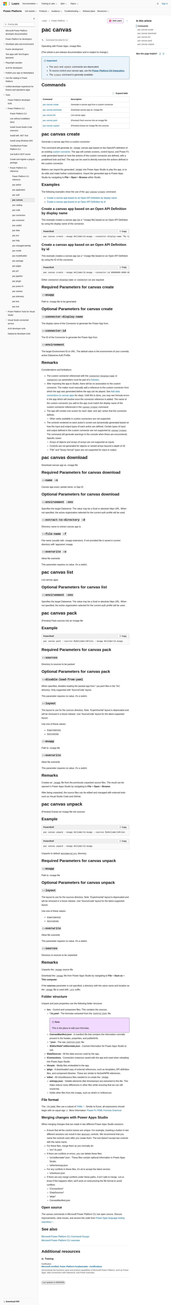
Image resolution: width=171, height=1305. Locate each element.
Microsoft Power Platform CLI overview (61, 1240)
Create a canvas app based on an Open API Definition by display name (82, 198)
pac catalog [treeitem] (17, 205)
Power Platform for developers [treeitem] (19, 39)
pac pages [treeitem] (16, 266)
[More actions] (127, 21)
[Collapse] (34, 18)
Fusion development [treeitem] (14, 49)
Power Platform (58, 21)
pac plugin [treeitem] (16, 281)
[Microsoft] (5, 4)
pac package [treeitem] (17, 261)
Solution (95, 380)
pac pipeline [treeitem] (17, 276)
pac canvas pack (50, 120)
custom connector (61, 152)
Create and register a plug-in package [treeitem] (22, 161)
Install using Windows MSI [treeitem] (21, 141)
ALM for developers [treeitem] (14, 68)
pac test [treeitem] (15, 301)
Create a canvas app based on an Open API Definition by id (76, 202)
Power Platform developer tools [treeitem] (19, 102)
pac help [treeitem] (16, 240)
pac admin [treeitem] (16, 185)
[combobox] (19, 24)
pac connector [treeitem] (18, 220)
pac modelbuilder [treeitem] (19, 256)
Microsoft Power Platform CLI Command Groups (65, 1236)
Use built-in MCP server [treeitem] (20, 154)
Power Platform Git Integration (108, 71)
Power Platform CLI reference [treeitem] (20, 178)
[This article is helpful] (160, 53)
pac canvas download (52, 110)
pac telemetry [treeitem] (18, 296)
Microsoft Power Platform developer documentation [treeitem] (16, 32)
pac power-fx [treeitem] (17, 286)
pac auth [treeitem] (16, 195)
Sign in (165, 4)
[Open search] (158, 3)
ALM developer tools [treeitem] (17, 328)
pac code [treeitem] (16, 210)
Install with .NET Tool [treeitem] (19, 135)
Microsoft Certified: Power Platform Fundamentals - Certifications (72, 1266)
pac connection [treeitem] (18, 215)
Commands (143, 26)
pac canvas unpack (51, 126)
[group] (85, 237)
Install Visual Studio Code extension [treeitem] (21, 129)
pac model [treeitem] (16, 251)
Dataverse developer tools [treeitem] (19, 334)
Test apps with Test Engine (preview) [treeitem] (17, 56)
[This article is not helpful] (163, 53)
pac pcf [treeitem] (15, 271)
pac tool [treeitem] (15, 306)
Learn (44, 21)
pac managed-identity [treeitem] (21, 246)
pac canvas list (49, 115)
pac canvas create (51, 104)
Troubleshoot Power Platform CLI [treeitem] (18, 147)
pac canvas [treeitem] (17, 200)
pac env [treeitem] (15, 235)
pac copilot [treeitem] (17, 225)
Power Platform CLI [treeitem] (18, 113)
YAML (80, 1106)
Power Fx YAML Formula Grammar (104, 1110)
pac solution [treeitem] (17, 291)
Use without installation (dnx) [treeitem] (20, 120)
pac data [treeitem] (16, 230)
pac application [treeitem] (18, 190)
